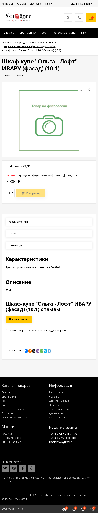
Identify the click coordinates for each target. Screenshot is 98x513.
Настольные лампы (13, 409)
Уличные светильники (14, 417)
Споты (5, 405)
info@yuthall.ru (64, 442)
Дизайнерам (56, 413)
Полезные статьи (59, 409)
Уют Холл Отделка (59, 417)
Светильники (9, 396)
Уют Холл (7, 477)
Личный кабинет (11, 442)
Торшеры (7, 413)
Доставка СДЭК (18, 166)
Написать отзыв (18, 319)
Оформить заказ (59, 400)
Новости (54, 405)
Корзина (54, 396)
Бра (4, 400)
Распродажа (56, 392)
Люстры (6, 392)
